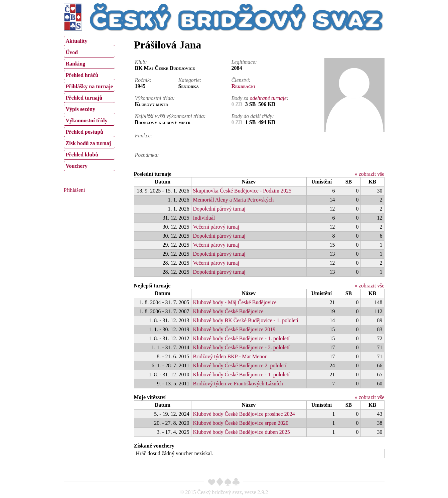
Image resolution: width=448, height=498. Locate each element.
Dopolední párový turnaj (219, 209)
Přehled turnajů (84, 98)
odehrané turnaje (268, 98)
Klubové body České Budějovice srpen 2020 (241, 423)
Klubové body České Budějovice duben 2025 (241, 432)
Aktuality (77, 41)
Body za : (259, 98)
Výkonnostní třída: (155, 98)
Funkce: (143, 135)
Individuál (204, 218)
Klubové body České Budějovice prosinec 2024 (244, 414)
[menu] (89, 103)
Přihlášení (74, 190)
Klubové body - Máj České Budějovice (235, 302)
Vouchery (77, 166)
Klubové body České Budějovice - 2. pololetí (241, 347)
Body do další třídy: (252, 116)
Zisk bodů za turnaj (88, 143)
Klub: (141, 62)
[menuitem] (89, 41)
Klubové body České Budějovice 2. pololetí (240, 365)
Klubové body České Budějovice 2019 (234, 329)
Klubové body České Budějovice (228, 311)
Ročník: (143, 80)
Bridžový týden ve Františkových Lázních (238, 383)
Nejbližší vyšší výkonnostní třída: (170, 116)
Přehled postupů (84, 132)
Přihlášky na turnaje (89, 86)
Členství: (241, 80)
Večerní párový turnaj (216, 227)
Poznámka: (147, 155)
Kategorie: (189, 80)
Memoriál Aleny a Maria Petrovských (233, 200)
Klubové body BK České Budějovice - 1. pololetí (246, 320)
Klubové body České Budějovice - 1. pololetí (241, 338)
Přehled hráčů (82, 75)
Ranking (76, 64)
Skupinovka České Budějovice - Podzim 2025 (242, 191)
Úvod (72, 52)
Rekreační (243, 86)
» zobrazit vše (370, 174)
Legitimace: (244, 62)
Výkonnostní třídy (87, 120)
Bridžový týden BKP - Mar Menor (230, 356)
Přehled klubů (82, 154)
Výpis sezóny (80, 109)
